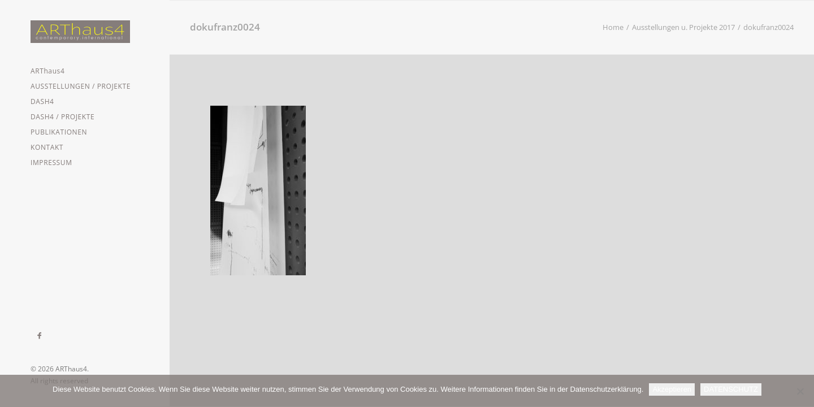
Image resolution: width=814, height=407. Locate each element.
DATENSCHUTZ (731, 389)
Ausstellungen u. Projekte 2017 (683, 27)
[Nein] (800, 391)
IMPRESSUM (51, 162)
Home (613, 27)
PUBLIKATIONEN (59, 132)
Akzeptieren (671, 389)
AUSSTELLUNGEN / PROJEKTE (81, 86)
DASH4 (42, 101)
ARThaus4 (47, 71)
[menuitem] (85, 71)
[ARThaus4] (85, 31)
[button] (40, 336)
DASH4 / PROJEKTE (62, 117)
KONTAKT (47, 147)
